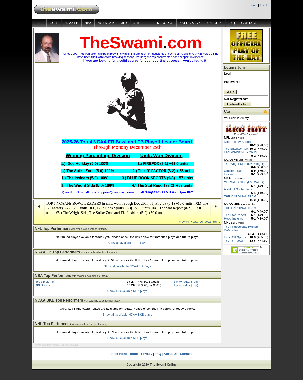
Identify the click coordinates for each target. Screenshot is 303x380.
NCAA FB (71, 23)
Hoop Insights (44, 281)
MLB (123, 23)
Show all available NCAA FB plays (127, 266)
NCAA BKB (106, 23)
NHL (136, 23)
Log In (264, 5)
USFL (54, 23)
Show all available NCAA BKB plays (127, 314)
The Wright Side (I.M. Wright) (244, 164)
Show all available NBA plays (127, 291)
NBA (88, 23)
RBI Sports (42, 285)
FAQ (231, 23)
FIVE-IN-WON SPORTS (240, 152)
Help (254, 5)
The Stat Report (235, 215)
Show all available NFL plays (127, 242)
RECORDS (165, 23)
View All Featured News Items (199, 221)
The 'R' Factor (233, 240)
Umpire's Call (233, 171)
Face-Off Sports (235, 237)
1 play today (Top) (185, 281)
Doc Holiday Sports (237, 141)
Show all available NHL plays (127, 338)
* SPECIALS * (190, 23)
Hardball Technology (238, 189)
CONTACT (249, 23)
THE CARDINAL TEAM (240, 196)
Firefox (229, 174)
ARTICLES (214, 23)
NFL (40, 23)
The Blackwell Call (236, 148)
